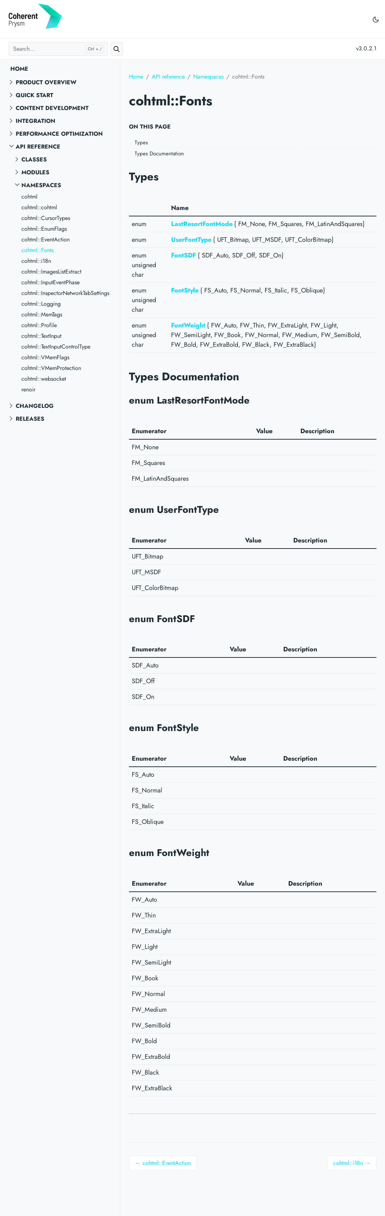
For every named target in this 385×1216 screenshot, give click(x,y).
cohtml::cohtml (39, 207)
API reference (38, 146)
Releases (30, 419)
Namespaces (41, 185)
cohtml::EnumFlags (44, 229)
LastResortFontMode (201, 224)
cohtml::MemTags (41, 314)
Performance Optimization (59, 134)
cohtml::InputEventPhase (50, 282)
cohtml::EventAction (45, 239)
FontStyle (185, 290)
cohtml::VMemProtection (51, 368)
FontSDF (183, 255)
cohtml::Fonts (37, 250)
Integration (35, 121)
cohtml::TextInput (41, 336)
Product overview (46, 82)
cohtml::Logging (41, 304)
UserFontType (191, 239)
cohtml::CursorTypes (45, 218)
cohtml (29, 196)
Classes (34, 159)
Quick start (34, 95)
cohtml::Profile (39, 325)
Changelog (35, 406)
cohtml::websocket (43, 379)
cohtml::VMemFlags (45, 357)
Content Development (52, 108)
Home (19, 69)
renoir (28, 389)
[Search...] (58, 49)
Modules (35, 172)
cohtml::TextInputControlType (55, 346)
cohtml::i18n (36, 261)
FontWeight (188, 325)
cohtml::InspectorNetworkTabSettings (65, 293)
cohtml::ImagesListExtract (51, 271)
